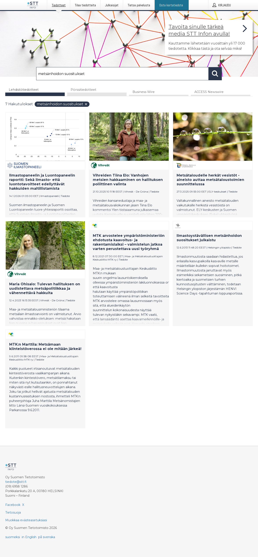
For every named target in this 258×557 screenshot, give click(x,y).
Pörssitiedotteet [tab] (83, 90)
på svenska (46, 537)
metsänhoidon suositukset (62, 104)
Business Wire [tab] (144, 92)
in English (29, 537)
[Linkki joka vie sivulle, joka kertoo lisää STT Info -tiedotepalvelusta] (209, 37)
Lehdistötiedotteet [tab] (24, 90)
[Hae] (122, 73)
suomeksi (12, 537)
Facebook (12, 505)
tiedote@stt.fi (16, 482)
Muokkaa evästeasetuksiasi (26, 520)
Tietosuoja (13, 512)
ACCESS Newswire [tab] (209, 92)
